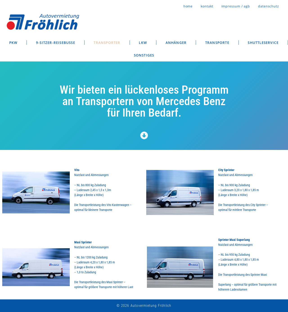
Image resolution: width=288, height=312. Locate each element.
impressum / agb (235, 6)
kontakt (207, 6)
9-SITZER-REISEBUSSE (55, 42)
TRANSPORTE (217, 42)
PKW (13, 42)
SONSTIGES (144, 55)
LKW (143, 42)
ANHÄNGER (176, 42)
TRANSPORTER (107, 42)
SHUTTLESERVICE (263, 42)
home (188, 6)
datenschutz (268, 6)
